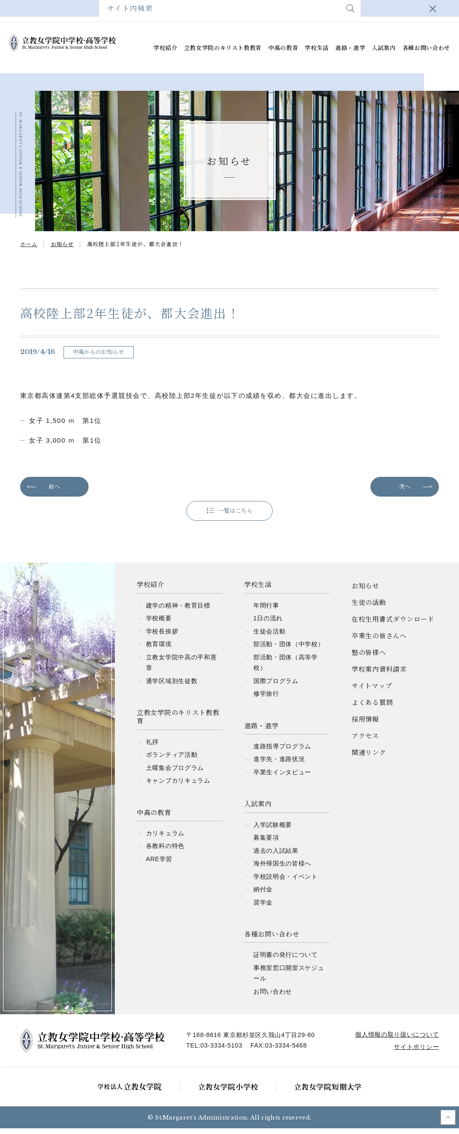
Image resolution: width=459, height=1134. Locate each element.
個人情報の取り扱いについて (395, 1040)
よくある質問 (367, 10)
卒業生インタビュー (282, 777)
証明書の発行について (285, 960)
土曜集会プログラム (175, 772)
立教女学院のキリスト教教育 (223, 48)
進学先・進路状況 (279, 764)
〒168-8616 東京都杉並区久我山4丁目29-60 (252, 1040)
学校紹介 (165, 48)
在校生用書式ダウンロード (76, 10)
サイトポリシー (414, 1052)
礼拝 (152, 747)
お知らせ (365, 591)
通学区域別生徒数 (172, 686)
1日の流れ (268, 623)
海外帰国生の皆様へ (282, 869)
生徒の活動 (369, 608)
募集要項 (266, 843)
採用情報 (365, 724)
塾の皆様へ (204, 10)
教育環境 (159, 649)
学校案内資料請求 (259, 10)
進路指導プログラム (282, 751)
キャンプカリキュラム (178, 786)
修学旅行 (266, 699)
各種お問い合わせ (426, 48)
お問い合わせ (272, 997)
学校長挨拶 (162, 636)
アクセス (414, 10)
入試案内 (384, 48)
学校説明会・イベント (285, 881)
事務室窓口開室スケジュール (288, 979)
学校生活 (317, 48)
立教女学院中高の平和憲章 (181, 668)
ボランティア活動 (172, 760)
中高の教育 (283, 48)
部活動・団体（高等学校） (285, 668)
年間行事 (266, 610)
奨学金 (263, 907)
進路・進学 (350, 48)
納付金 (263, 894)
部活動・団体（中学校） (288, 649)
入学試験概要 (272, 830)
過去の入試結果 (276, 855)
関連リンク (369, 758)
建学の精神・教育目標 (178, 610)
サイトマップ (316, 10)
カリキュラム (165, 838)
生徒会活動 (269, 636)
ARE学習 (159, 864)
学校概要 (159, 623)
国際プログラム (276, 686)
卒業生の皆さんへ (150, 10)
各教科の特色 (165, 851)
